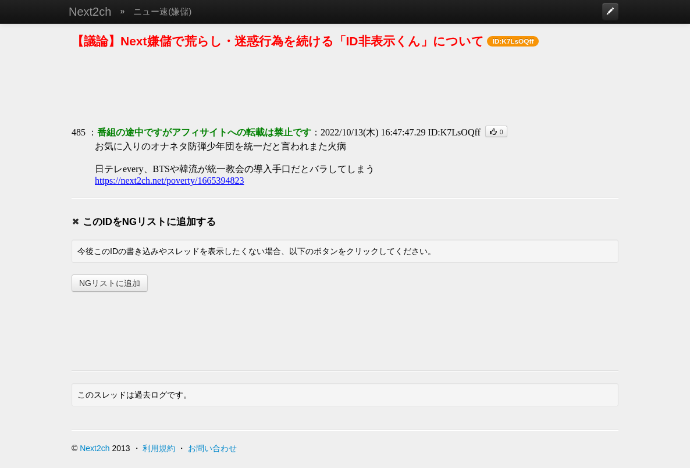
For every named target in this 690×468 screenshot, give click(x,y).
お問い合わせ (212, 448)
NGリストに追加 (109, 283)
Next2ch (90, 11)
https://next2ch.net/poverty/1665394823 (169, 180)
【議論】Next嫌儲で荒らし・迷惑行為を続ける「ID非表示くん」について (278, 41)
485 (79, 132)
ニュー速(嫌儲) (162, 11)
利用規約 (159, 448)
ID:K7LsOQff (454, 132)
